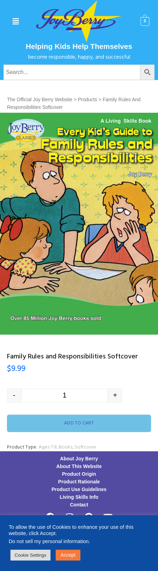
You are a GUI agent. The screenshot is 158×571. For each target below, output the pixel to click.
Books (65, 447)
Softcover (85, 447)
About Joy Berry (79, 458)
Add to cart (79, 423)
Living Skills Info (79, 497)
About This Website (79, 466)
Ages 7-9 (48, 447)
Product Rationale (79, 481)
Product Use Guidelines (79, 489)
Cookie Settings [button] (30, 555)
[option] (79, 223)
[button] (16, 21)
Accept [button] (68, 555)
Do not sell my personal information (49, 541)
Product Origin (79, 474)
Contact (79, 504)
